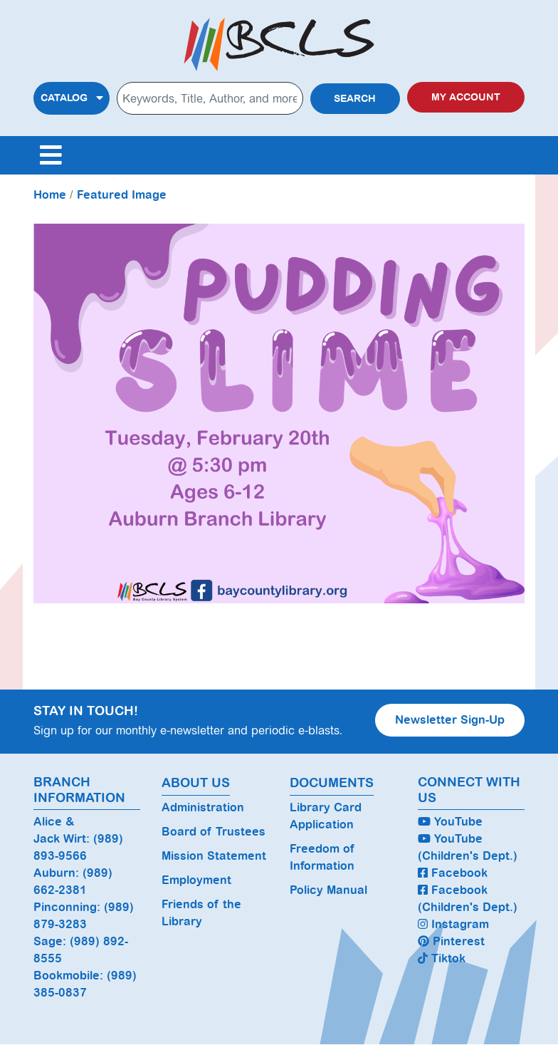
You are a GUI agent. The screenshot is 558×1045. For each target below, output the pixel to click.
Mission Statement (214, 856)
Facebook (453, 873)
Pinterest (451, 941)
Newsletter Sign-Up (450, 720)
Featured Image (122, 195)
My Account (465, 97)
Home (49, 195)
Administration (203, 807)
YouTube (450, 821)
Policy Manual (328, 890)
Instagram (453, 924)
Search (355, 99)
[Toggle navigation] (50, 155)
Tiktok (441, 958)
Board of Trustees (213, 831)
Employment (196, 880)
